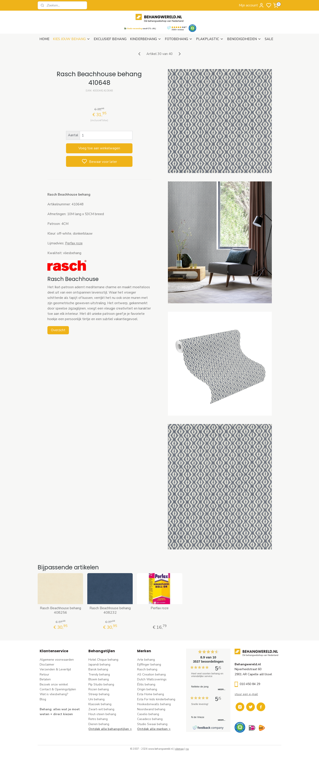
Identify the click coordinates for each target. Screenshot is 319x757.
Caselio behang (148, 714)
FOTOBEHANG (179, 39)
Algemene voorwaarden (57, 660)
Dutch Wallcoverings (152, 679)
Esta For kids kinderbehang (156, 699)
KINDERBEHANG (145, 39)
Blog (43, 699)
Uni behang (96, 699)
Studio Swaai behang (152, 724)
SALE (269, 39)
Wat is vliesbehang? (54, 694)
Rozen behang (98, 689)
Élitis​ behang (146, 684)
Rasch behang (147, 669)
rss (187, 749)
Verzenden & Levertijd (55, 669)
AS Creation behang (151, 674)
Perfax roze (73, 243)
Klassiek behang (99, 704)
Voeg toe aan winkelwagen (99, 148)
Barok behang (98, 669)
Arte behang (146, 660)
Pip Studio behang (101, 684)
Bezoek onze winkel (54, 684)
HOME (44, 39)
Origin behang (147, 689)
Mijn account (251, 5)
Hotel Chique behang (103, 660)
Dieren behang (98, 724)
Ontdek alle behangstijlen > (110, 729)
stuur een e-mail (246, 694)
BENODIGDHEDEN (244, 39)
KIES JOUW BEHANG (71, 39)
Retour (44, 674)
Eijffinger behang (149, 664)
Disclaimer (47, 664)
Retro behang (98, 719)
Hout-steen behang (102, 714)
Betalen (45, 679)
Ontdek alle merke (151, 729)
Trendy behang (99, 674)
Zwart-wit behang (101, 709)
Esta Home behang (150, 694)
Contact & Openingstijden (58, 689)
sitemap (179, 749)
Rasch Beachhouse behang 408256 (60, 610)
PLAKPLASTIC (210, 39)
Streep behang (98, 694)
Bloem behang (98, 679)
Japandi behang (99, 664)
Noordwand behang (151, 709)
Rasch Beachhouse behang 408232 (109, 610)
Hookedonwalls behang (154, 704)
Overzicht (58, 330)
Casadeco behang (150, 719)
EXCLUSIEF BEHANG (110, 39)
